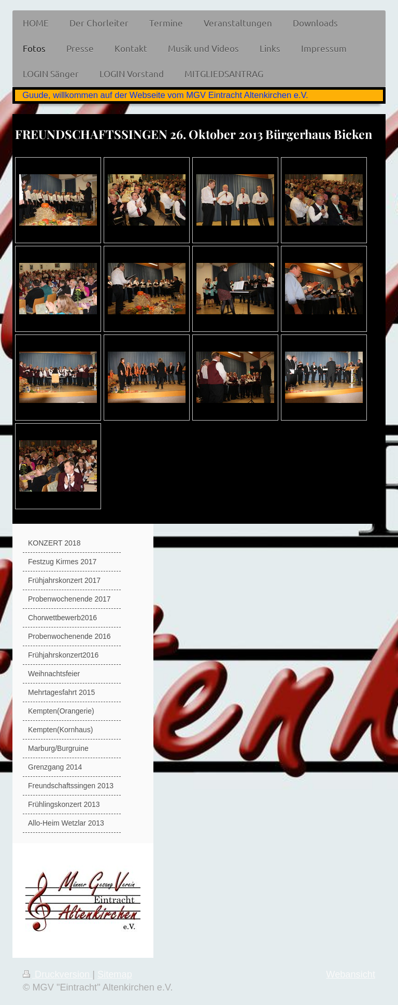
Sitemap (114, 974)
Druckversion (57, 974)
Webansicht (350, 974)
